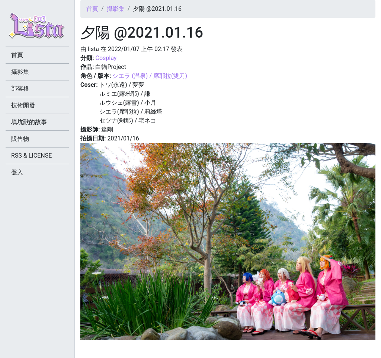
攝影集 (116, 8)
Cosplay (105, 57)
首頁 (92, 8)
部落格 (20, 88)
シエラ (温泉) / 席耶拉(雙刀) (149, 75)
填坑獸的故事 (29, 122)
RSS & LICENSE (31, 155)
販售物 (20, 138)
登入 (17, 172)
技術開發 (23, 105)
